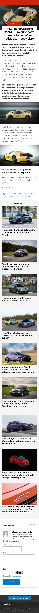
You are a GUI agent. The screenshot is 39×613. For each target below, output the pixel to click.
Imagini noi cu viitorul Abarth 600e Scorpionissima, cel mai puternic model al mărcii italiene (18, 369)
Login (10, 545)
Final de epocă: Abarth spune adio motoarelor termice (16, 299)
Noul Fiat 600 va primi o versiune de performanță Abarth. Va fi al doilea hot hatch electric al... (18, 509)
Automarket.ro (19, 3)
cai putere (25, 172)
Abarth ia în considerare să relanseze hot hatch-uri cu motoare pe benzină (15, 266)
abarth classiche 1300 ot (19, 196)
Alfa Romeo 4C (25, 60)
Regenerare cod (17, 576)
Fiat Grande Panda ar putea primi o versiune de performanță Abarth (18, 232)
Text (4, 553)
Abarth (4, 66)
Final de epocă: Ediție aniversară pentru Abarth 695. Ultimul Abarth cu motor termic (18, 403)
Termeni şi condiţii (31, 606)
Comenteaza (32, 524)
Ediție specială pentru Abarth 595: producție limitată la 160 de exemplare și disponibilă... (18, 475)
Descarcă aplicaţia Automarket (19, 598)
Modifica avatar (5, 534)
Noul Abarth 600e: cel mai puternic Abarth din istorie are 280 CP (17, 335)
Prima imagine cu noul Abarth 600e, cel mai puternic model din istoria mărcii (18, 441)
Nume (5, 545)
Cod (4, 569)
